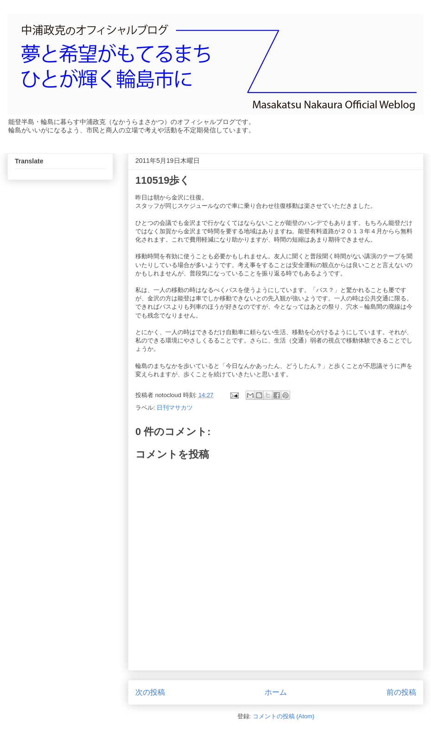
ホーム (276, 692)
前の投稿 (401, 692)
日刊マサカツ (175, 407)
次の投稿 (150, 692)
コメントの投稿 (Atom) (284, 716)
